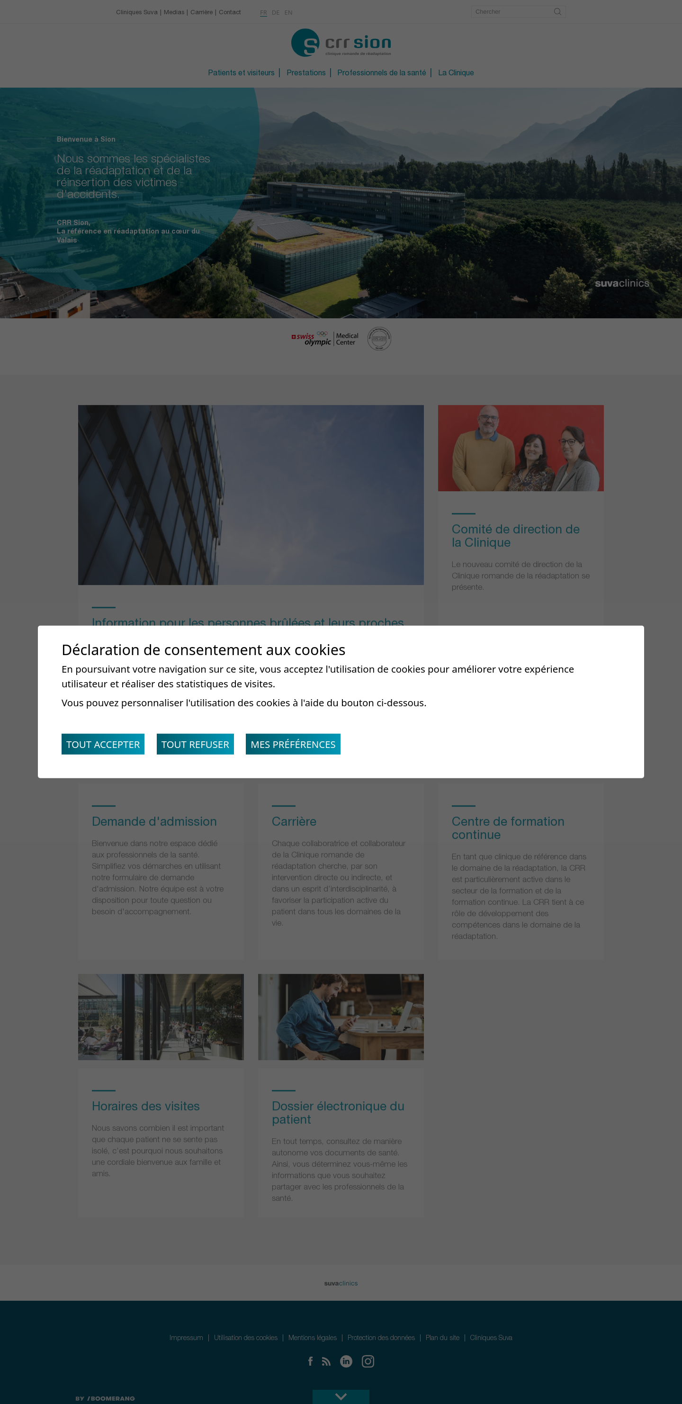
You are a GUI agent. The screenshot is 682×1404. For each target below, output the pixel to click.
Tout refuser (195, 744)
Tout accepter (103, 744)
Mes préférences (293, 744)
